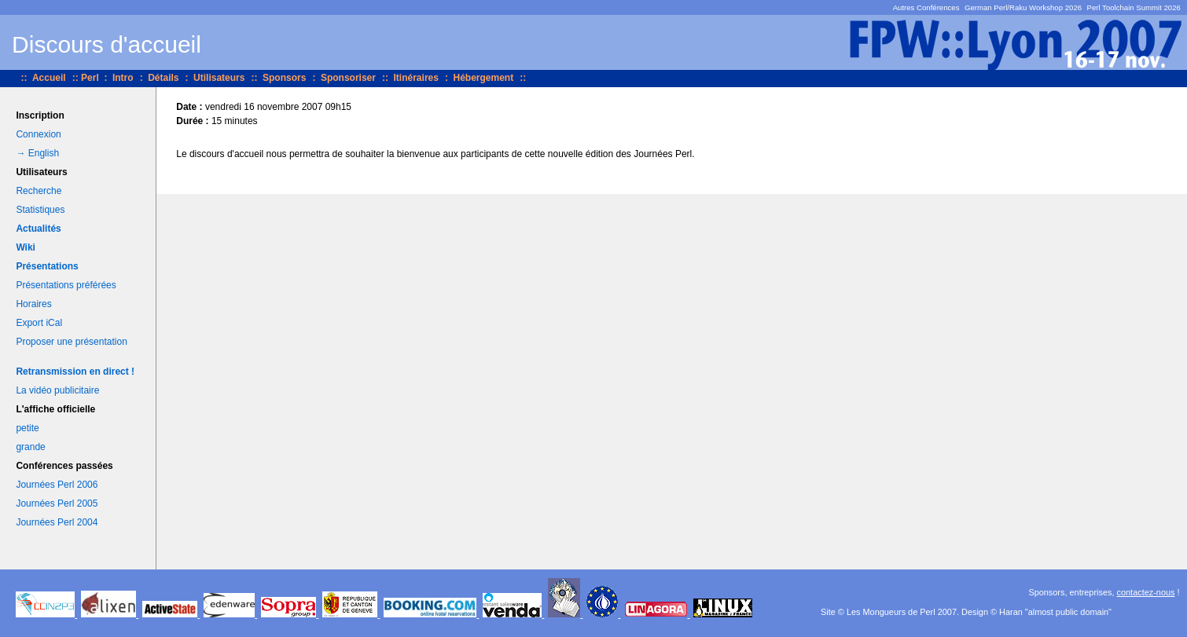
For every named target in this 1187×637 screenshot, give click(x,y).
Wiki (25, 247)
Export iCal (39, 322)
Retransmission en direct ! (75, 371)
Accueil (49, 77)
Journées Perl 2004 (56, 522)
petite (27, 428)
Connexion (38, 134)
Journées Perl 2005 (56, 503)
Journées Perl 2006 (56, 484)
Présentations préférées (66, 285)
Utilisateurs (218, 77)
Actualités (38, 228)
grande (30, 446)
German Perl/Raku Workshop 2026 (1023, 7)
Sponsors (284, 77)
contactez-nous (1146, 592)
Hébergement (483, 77)
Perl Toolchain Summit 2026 (1134, 7)
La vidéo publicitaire (57, 390)
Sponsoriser (348, 77)
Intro (123, 77)
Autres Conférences (926, 7)
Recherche (38, 190)
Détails (163, 77)
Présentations (47, 266)
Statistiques (40, 209)
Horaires (33, 303)
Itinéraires (416, 77)
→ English (37, 153)
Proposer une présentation (71, 341)
